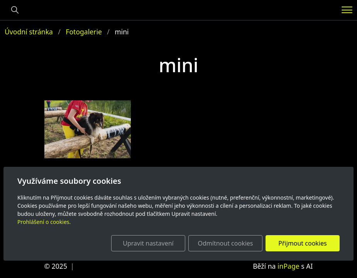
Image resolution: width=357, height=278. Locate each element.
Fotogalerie (84, 31)
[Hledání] (15, 10)
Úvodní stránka (29, 31)
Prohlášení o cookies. (44, 221)
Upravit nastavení (148, 243)
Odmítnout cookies (225, 243)
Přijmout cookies (302, 243)
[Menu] (347, 10)
